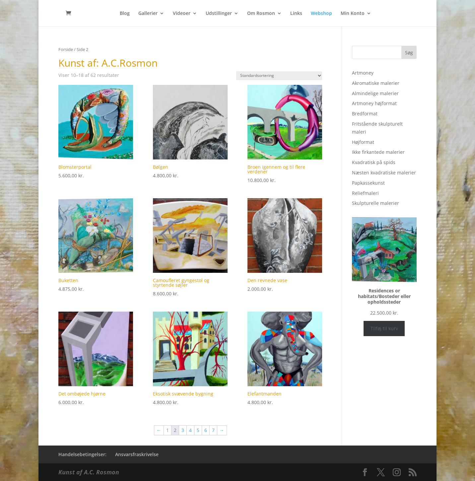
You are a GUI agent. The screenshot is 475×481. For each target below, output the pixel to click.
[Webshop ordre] (279, 75)
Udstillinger (219, 13)
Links (296, 13)
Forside (65, 49)
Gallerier (148, 13)
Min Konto (353, 13)
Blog (125, 13)
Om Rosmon (261, 13)
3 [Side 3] (182, 430)
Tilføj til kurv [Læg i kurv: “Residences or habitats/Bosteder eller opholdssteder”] (384, 328)
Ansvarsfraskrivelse (137, 454)
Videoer (181, 13)
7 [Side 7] (213, 430)
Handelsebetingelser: (82, 454)
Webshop (321, 13)
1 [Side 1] (167, 430)
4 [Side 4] (190, 430)
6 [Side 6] (205, 430)
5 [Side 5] (198, 430)
